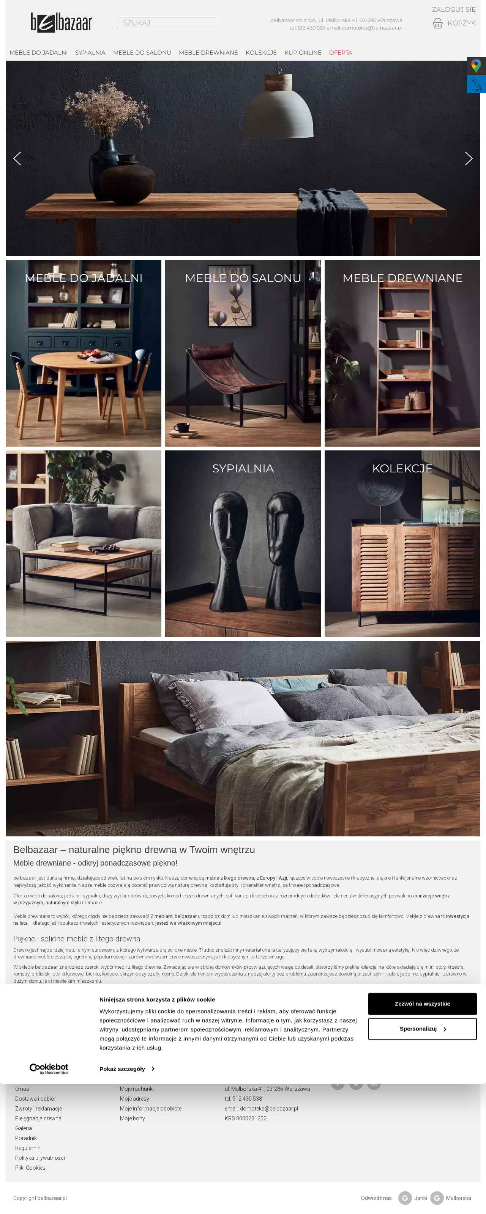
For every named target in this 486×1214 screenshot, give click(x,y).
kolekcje (261, 52)
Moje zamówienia (141, 1079)
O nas (22, 1089)
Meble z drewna (423, 916)
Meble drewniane (208, 52)
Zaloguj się (453, 9)
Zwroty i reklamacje (38, 1109)
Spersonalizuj (423, 1159)
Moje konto (137, 1057)
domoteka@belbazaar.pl (371, 28)
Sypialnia (90, 52)
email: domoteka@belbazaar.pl (261, 1109)
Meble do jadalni (38, 52)
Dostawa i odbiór (35, 1099)
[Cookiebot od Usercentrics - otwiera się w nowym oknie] (49, 1199)
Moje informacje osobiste (150, 1109)
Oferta (340, 52)
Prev (17, 158)
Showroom (29, 1079)
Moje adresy (134, 1099)
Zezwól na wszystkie (422, 1134)
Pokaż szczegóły (122, 1199)
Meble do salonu (142, 52)
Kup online (303, 52)
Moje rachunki (137, 1089)
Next (469, 158)
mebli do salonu (45, 896)
